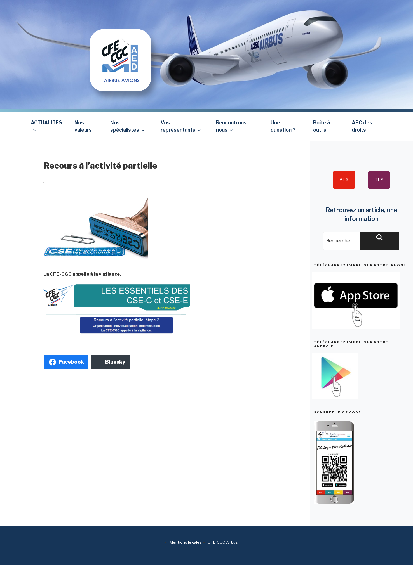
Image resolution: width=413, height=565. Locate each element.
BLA (344, 180)
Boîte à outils (321, 126)
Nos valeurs (83, 126)
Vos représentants (181, 126)
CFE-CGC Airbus (223, 542)
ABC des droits (362, 126)
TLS (379, 180)
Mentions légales (185, 542)
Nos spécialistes (128, 126)
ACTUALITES (46, 126)
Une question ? (283, 126)
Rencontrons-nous (232, 126)
